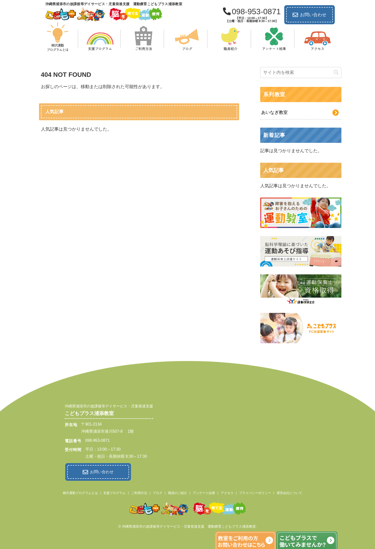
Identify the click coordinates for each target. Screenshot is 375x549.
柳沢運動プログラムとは (80, 492)
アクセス (227, 492)
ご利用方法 (139, 492)
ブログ (157, 492)
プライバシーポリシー (255, 492)
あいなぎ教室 (274, 112)
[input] (300, 72)
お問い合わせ (309, 15)
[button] (336, 72)
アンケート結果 (204, 492)
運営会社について (289, 492)
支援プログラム (114, 492)
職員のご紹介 (177, 492)
